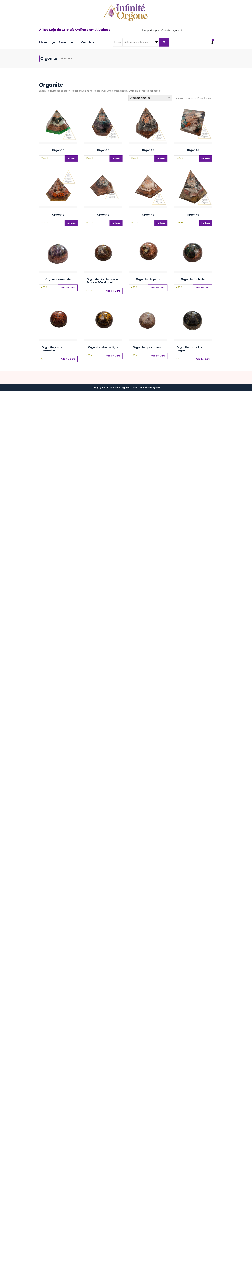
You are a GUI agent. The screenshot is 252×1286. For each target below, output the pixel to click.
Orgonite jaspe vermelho (52, 348)
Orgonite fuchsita (193, 279)
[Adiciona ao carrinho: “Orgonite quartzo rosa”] (157, 356)
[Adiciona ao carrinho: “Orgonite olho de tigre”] (112, 356)
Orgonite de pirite (148, 279)
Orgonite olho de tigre (103, 347)
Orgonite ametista (58, 279)
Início (67, 58)
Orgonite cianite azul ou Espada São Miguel (103, 280)
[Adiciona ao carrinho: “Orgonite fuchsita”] (202, 288)
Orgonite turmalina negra (190, 348)
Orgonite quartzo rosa (148, 347)
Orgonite (58, 150)
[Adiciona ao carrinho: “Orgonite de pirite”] (157, 288)
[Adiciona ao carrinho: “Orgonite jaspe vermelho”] (67, 359)
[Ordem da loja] (150, 98)
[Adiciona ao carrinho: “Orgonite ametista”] (67, 288)
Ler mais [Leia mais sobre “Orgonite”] (71, 158)
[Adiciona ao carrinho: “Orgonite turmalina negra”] (202, 359)
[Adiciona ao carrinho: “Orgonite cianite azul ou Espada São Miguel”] (112, 291)
